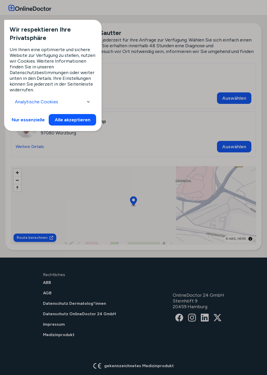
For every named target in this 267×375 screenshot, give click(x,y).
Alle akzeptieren (72, 120)
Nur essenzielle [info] (28, 120)
